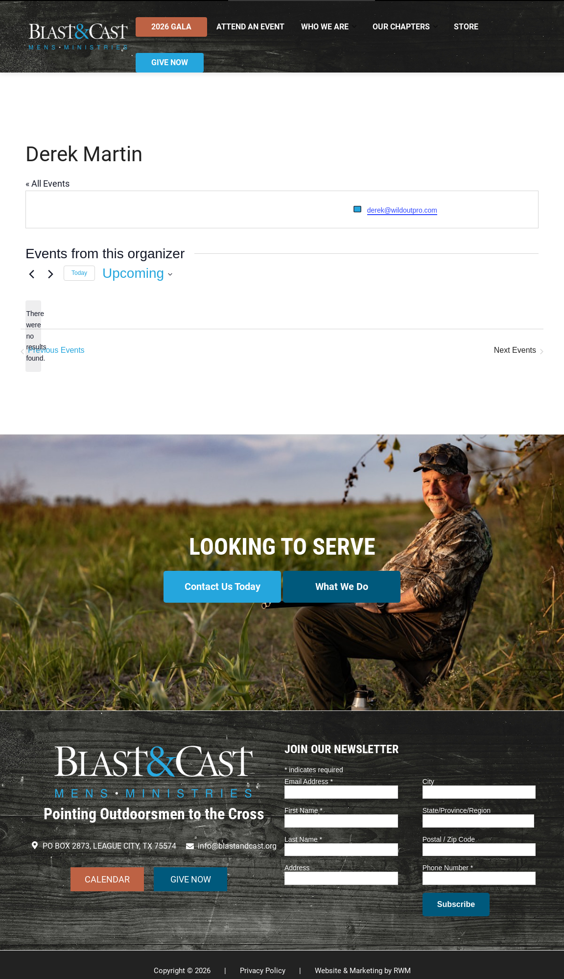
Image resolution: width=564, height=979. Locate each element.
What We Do (347, 586)
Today (79, 272)
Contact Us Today (217, 586)
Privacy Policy (262, 959)
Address (296, 856)
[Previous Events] (31, 273)
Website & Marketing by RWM (363, 959)
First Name (303, 798)
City (428, 770)
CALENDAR (107, 867)
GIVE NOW (190, 867)
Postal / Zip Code (449, 827)
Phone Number (448, 856)
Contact (487, 8)
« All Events (47, 183)
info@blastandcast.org (75, 8)
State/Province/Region (457, 798)
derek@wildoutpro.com (402, 210)
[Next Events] (50, 273)
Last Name (303, 827)
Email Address (308, 770)
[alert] (33, 335)
